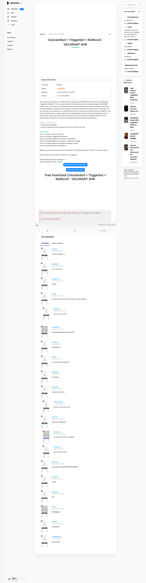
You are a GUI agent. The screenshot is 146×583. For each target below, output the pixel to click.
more (11, 25)
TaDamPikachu (58, 402)
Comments (45, 243)
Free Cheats (11, 37)
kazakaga (57, 432)
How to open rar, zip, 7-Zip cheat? (75, 165)
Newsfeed (15, 9)
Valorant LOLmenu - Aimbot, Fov (134, 109)
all (139, 11)
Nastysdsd (55, 264)
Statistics (12, 21)
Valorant (42, 34)
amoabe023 (55, 327)
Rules (125, 170)
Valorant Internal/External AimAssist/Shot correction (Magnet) (134, 152)
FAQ (10, 13)
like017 (54, 357)
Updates (12, 17)
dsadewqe (55, 342)
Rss (125, 176)
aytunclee (55, 462)
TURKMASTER (56, 537)
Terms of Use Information (131, 172)
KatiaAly (54, 249)
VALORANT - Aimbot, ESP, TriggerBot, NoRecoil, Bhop (134, 122)
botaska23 (55, 372)
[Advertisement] (75, 18)
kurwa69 (54, 477)
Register (87, 213)
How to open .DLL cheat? (75, 170)
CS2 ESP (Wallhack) (132, 23)
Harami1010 (56, 279)
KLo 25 (54, 507)
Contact (130, 170)
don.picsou (57, 447)
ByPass (9, 49)
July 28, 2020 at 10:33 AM (56, 34)
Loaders (10, 45)
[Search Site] (134, 4)
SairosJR (55, 492)
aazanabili (55, 387)
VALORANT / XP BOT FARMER (134, 136)
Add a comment (57, 243)
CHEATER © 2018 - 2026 (131, 178)
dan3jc (54, 294)
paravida (54, 417)
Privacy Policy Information (131, 174)
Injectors (10, 41)
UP (37, 225)
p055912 (54, 522)
